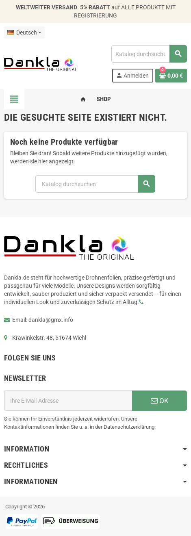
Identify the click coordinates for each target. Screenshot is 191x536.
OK (160, 401)
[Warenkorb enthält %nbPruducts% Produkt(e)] (171, 75)
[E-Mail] (68, 401)
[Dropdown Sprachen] (24, 32)
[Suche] (149, 54)
